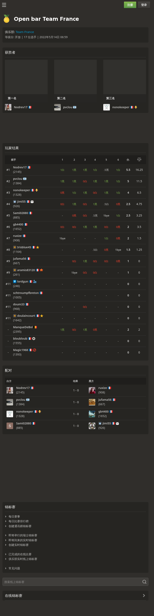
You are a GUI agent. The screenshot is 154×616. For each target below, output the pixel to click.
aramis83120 (26, 270)
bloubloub (20, 338)
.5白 (106, 204)
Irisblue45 (24, 247)
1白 (62, 170)
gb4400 (18, 224)
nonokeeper (120, 107)
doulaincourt (26, 315)
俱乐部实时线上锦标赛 (23, 559)
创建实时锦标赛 (19, 545)
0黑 (62, 192)
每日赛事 (14, 516)
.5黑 (106, 170)
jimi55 (21, 201)
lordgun (22, 281)
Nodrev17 (20, 107)
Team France (25, 32)
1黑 (74, 170)
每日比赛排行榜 (19, 521)
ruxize (17, 235)
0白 (85, 181)
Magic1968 (20, 350)
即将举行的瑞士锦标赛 (23, 535)
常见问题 (14, 568)
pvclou (67, 107)
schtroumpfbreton (26, 293)
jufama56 (19, 258)
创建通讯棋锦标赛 (20, 526)
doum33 (19, 304)
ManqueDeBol (23, 327)
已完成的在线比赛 (20, 554)
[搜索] (75, 582)
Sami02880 (20, 213)
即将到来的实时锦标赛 (23, 540)
